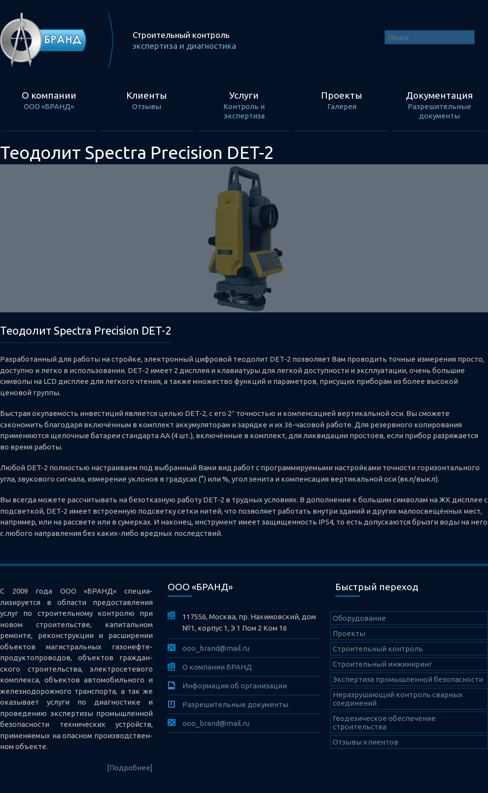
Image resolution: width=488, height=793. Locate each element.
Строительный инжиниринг (382, 664)
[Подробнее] (130, 767)
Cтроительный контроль (378, 648)
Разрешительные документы (235, 704)
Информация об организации (234, 685)
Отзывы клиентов (365, 742)
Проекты (349, 633)
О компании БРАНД (217, 667)
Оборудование (359, 618)
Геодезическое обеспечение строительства (384, 722)
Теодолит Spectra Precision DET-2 (85, 330)
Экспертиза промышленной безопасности (408, 679)
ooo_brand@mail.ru (215, 648)
